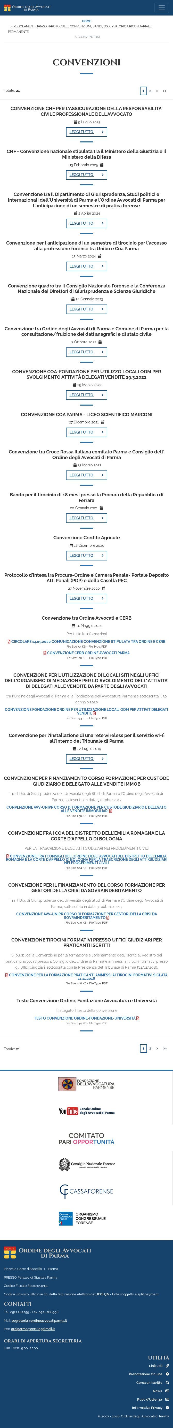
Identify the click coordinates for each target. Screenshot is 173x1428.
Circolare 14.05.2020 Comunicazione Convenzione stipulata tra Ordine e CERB (87, 642)
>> (165, 91)
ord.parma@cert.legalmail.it (33, 1329)
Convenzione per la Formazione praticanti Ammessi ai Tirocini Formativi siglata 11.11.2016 (86, 977)
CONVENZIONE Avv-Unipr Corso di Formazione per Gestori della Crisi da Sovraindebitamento (86, 916)
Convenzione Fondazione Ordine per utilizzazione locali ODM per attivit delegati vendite (86, 711)
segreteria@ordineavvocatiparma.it (39, 1321)
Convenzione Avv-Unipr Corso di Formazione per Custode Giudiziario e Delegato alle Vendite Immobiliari (86, 809)
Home (86, 21)
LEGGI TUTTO (87, 132)
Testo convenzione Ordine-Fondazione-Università (86, 1018)
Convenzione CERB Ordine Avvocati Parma (87, 653)
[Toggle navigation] (161, 8)
